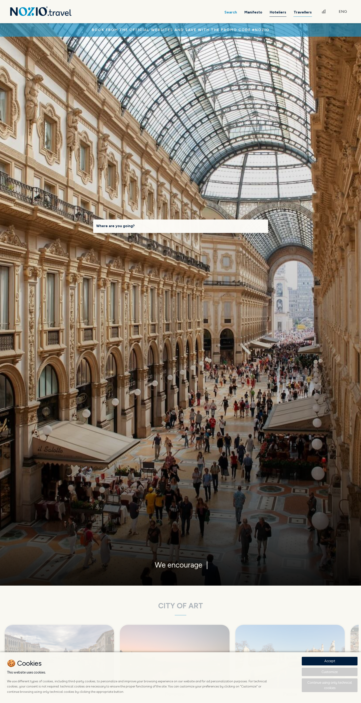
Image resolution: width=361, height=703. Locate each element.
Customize (330, 672)
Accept (329, 661)
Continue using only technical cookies (329, 685)
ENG (343, 11)
